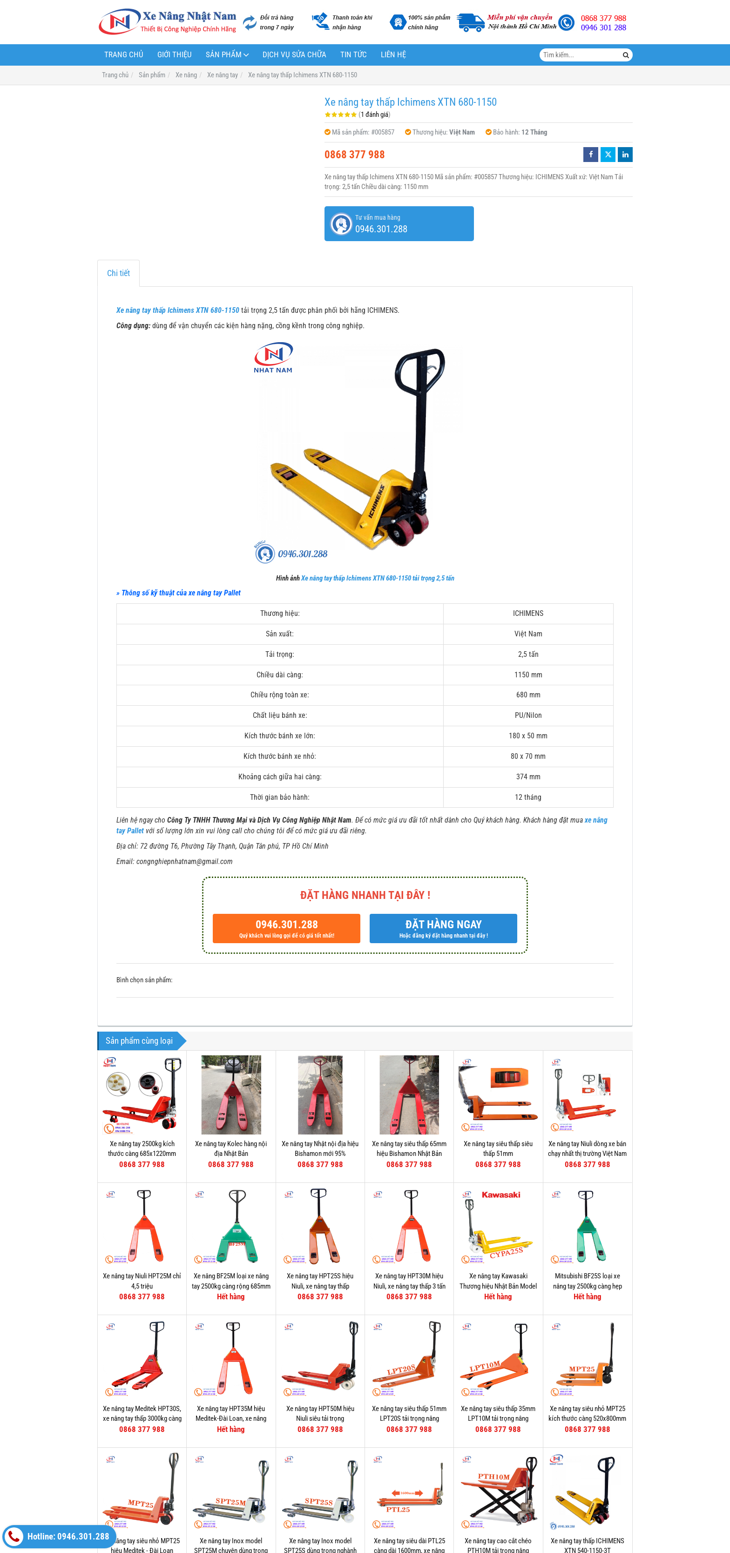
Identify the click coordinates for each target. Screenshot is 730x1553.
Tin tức (353, 54)
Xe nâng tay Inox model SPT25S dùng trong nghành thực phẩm (320, 1472)
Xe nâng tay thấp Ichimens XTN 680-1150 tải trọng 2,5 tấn (377, 578)
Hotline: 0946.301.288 (57, 1536)
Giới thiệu (174, 54)
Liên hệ (393, 54)
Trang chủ (123, 54)
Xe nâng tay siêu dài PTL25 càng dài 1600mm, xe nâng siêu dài (409, 1472)
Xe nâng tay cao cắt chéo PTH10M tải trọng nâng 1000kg (498, 1472)
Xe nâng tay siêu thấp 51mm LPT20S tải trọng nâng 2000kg (409, 1418)
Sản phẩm (224, 54)
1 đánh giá (374, 114)
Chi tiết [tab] (118, 273)
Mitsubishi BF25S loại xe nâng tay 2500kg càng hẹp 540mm (587, 1286)
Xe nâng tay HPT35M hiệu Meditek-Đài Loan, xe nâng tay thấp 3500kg (231, 1418)
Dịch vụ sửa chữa (294, 54)
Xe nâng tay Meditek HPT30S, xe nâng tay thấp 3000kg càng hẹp (142, 1418)
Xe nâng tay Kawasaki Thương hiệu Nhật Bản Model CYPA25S (498, 1286)
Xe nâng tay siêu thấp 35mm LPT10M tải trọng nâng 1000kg (498, 1418)
